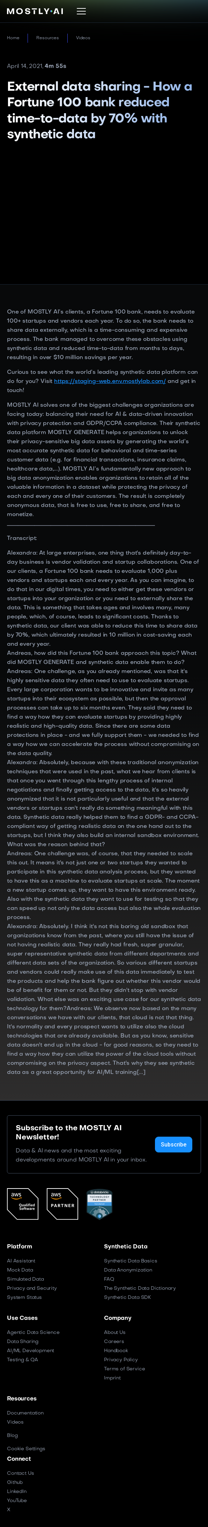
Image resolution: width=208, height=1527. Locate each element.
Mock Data (20, 1270)
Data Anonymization (128, 1270)
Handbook (116, 1351)
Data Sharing (22, 1342)
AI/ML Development (30, 1351)
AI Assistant (21, 1261)
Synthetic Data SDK (127, 1297)
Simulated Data (25, 1279)
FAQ (109, 1279)
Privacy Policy (121, 1360)
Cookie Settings (26, 1449)
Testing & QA (22, 1360)
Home (13, 38)
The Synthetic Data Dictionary (140, 1288)
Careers (114, 1342)
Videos (83, 38)
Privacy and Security (32, 1288)
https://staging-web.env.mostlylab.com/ (110, 381)
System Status (24, 1297)
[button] (81, 11)
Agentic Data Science (33, 1332)
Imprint (112, 1378)
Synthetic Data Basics (130, 1261)
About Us (115, 1332)
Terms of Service (124, 1369)
